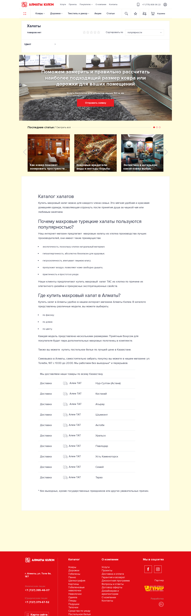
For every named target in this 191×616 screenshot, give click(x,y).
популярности (135, 32)
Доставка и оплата (113, 573)
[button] (86, 4)
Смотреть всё (63, 127)
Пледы (72, 600)
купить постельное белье (77, 349)
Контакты (107, 600)
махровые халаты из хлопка (100, 233)
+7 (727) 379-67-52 (37, 602)
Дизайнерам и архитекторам (110, 592)
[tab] (40, 44)
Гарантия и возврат (113, 577)
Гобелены (74, 573)
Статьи (111, 13)
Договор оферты (112, 587)
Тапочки (73, 607)
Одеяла (72, 597)
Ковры (39, 13)
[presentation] (25, 151)
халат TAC (105, 281)
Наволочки (74, 594)
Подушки (73, 604)
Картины (73, 584)
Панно (72, 577)
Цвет (40, 44)
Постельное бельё (79, 614)
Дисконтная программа (116, 580)
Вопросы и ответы (113, 584)
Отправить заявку (95, 102)
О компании (109, 597)
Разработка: (157, 602)
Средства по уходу (79, 610)
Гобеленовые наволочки (76, 589)
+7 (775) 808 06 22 (148, 4)
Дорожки (55, 13)
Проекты (107, 570)
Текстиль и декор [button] (77, 13)
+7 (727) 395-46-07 (37, 590)
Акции (97, 13)
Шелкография (76, 580)
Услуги (106, 567)
